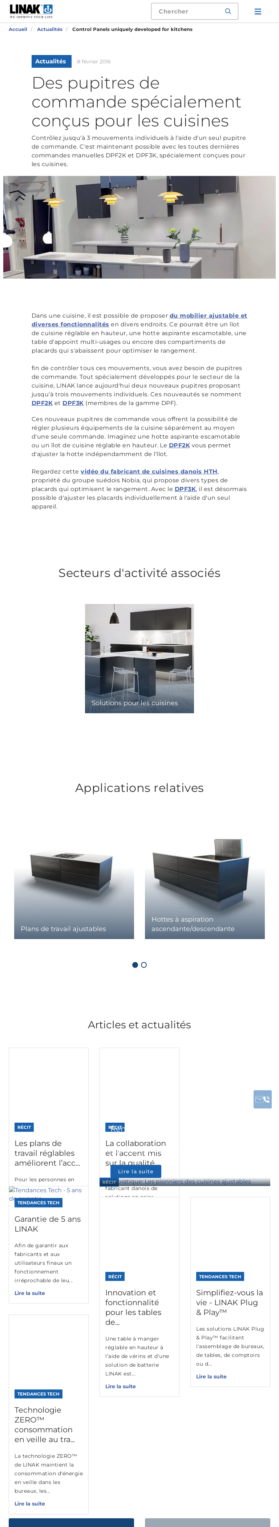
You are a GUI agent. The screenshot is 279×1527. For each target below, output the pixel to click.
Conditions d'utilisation (164, 1494)
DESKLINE (155, 1423)
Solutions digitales (101, 1353)
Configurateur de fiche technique (99, 1405)
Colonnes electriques (105, 1293)
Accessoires (91, 1341)
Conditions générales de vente (153, 1499)
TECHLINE (155, 1435)
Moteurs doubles (99, 1305)
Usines (215, 1293)
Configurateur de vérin (99, 1385)
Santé (148, 1324)
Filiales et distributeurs (224, 1309)
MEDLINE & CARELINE (156, 1407)
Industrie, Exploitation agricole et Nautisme (169, 1304)
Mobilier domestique (170, 1356)
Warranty (102, 1499)
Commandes (93, 1329)
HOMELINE (156, 1447)
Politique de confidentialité (227, 1494)
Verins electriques (100, 1281)
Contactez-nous (71, 1214)
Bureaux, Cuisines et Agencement (169, 1340)
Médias (215, 1325)
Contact (217, 1281)
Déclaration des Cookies (46, 1494)
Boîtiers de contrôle (102, 1317)
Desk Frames (93, 1365)
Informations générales (105, 1494)
